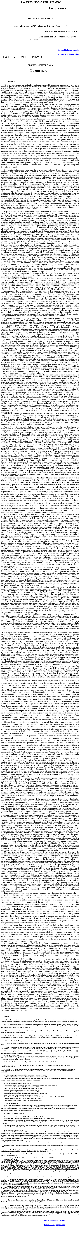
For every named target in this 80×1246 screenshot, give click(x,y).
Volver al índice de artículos (68, 50)
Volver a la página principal (68, 54)
